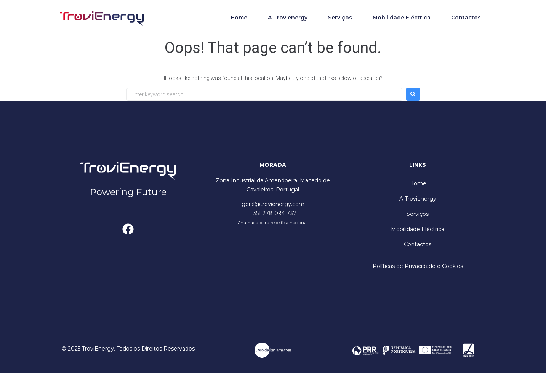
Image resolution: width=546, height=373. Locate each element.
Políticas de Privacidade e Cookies (418, 266)
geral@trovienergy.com (273, 204)
